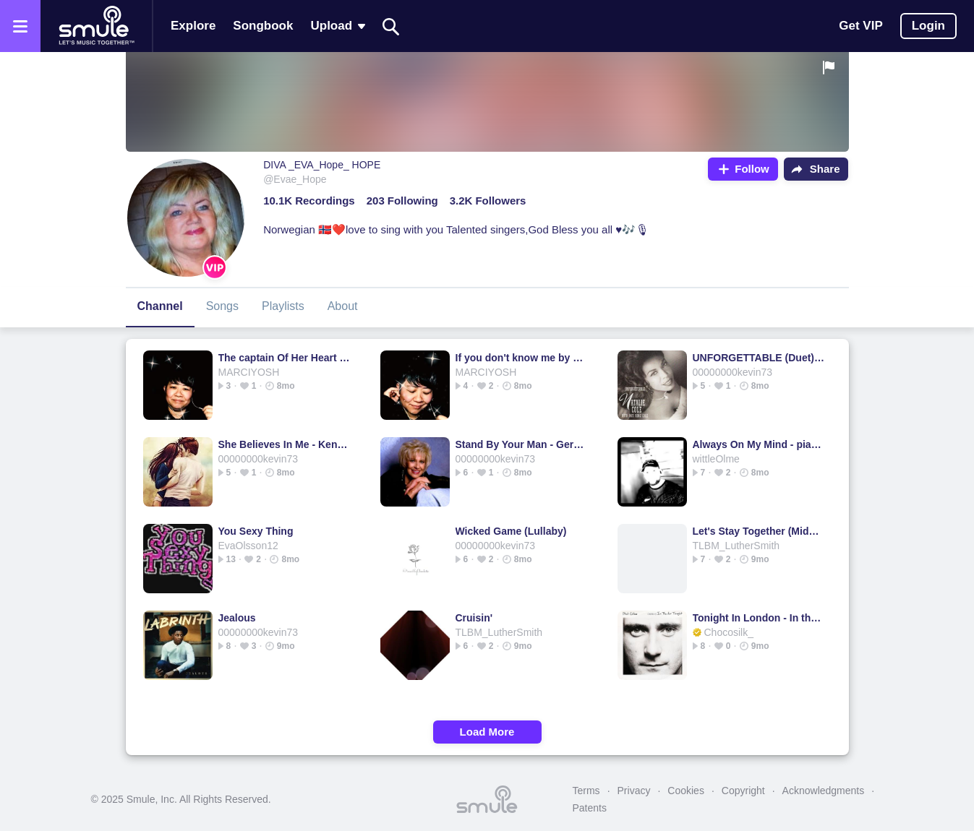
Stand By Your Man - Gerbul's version (522, 444)
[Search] (391, 26)
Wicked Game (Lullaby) (511, 531)
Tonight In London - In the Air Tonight (759, 618)
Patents (590, 808)
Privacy (634, 790)
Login (928, 26)
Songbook (263, 26)
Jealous (237, 618)
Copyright (743, 790)
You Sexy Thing (256, 531)
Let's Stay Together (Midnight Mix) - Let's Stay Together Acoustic (759, 531)
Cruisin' (474, 618)
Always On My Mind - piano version (759, 444)
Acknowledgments (823, 790)
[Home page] (96, 26)
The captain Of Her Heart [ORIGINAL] (284, 357)
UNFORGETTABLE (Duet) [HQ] (759, 357)
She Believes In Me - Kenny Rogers (284, 444)
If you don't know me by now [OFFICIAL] (522, 357)
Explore (193, 26)
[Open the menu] (20, 26)
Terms (586, 790)
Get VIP (860, 26)
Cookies (685, 790)
